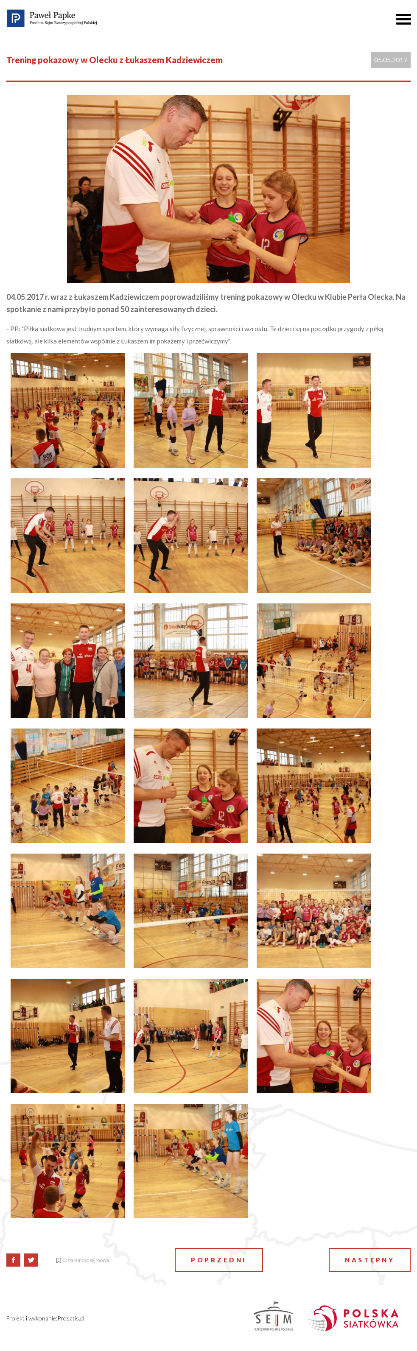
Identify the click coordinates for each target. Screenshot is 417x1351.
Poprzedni (219, 1260)
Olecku (303, 296)
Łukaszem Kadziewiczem (116, 296)
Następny (370, 1260)
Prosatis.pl (70, 1318)
